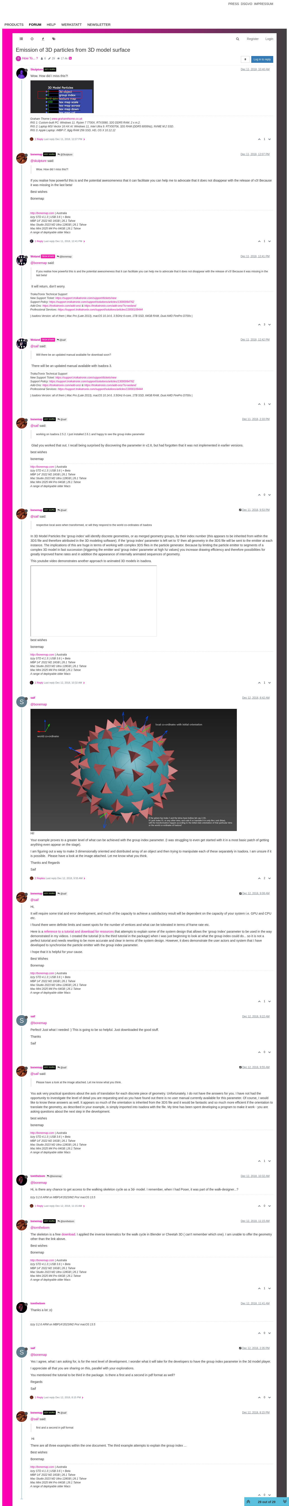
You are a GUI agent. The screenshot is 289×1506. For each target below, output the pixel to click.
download (68, 1234)
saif (32, 697)
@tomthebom (66, 1221)
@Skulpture (65, 154)
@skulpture (38, 161)
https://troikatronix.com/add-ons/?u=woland (110, 305)
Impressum (263, 4)
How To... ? (30, 58)
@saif (61, 340)
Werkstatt (71, 24)
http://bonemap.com (42, 213)
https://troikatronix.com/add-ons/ (61, 305)
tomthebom (37, 1176)
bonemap (36, 154)
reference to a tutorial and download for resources (79, 931)
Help (51, 24)
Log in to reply (262, 59)
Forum (35, 24)
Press (233, 4)
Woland (35, 256)
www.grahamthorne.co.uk (67, 118)
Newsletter (99, 24)
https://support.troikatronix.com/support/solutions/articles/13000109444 (100, 309)
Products (14, 24)
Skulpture (36, 69)
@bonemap (64, 256)
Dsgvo (246, 4)
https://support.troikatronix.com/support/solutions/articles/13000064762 (91, 302)
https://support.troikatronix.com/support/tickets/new (85, 298)
